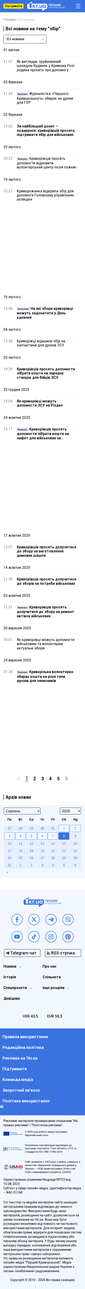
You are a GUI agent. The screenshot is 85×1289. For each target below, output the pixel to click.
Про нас (49, 966)
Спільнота (52, 977)
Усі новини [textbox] (15, 39)
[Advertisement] (42, 248)
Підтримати (13, 6)
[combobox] (24, 39)
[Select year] (70, 811)
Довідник (11, 998)
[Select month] (22, 811)
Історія (9, 977)
